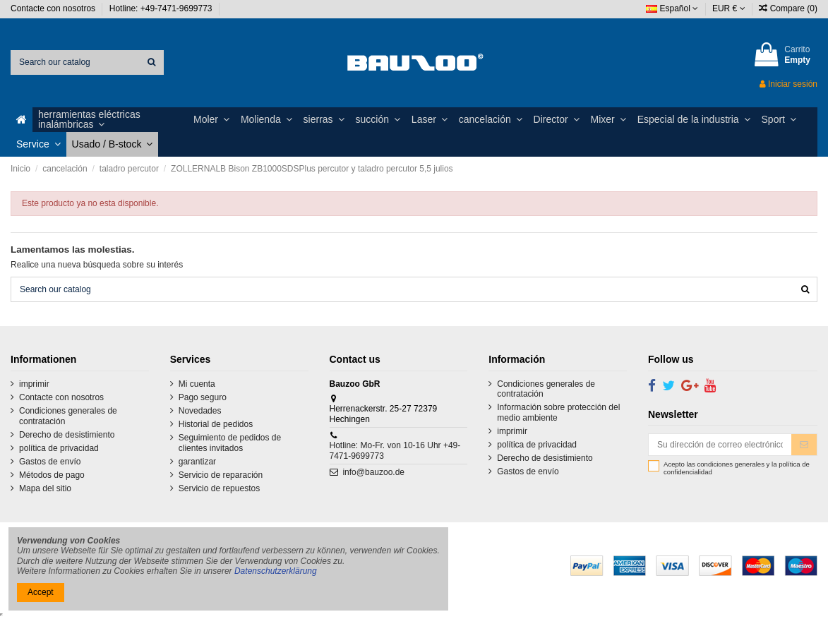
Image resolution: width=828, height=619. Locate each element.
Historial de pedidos (216, 424)
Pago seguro (203, 397)
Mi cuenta (197, 384)
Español (672, 8)
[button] (110, 119)
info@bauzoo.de (373, 472)
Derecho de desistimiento (66, 435)
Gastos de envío (49, 462)
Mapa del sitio (45, 488)
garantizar (197, 462)
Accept (41, 592)
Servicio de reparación (221, 475)
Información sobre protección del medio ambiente (558, 412)
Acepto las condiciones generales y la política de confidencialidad (737, 468)
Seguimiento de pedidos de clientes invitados (230, 442)
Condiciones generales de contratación (68, 416)
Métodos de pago (52, 475)
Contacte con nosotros (54, 8)
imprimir (34, 384)
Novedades (200, 411)
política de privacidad (59, 448)
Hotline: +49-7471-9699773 (162, 8)
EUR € (728, 8)
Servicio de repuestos (219, 488)
